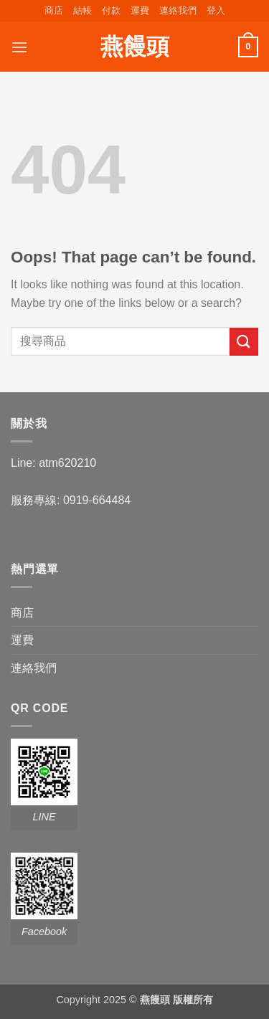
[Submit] (244, 342)
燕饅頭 (134, 46)
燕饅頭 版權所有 (176, 999)
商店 (53, 10)
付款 (111, 10)
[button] (216, 11)
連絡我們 (178, 10)
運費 (140, 10)
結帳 (82, 10)
